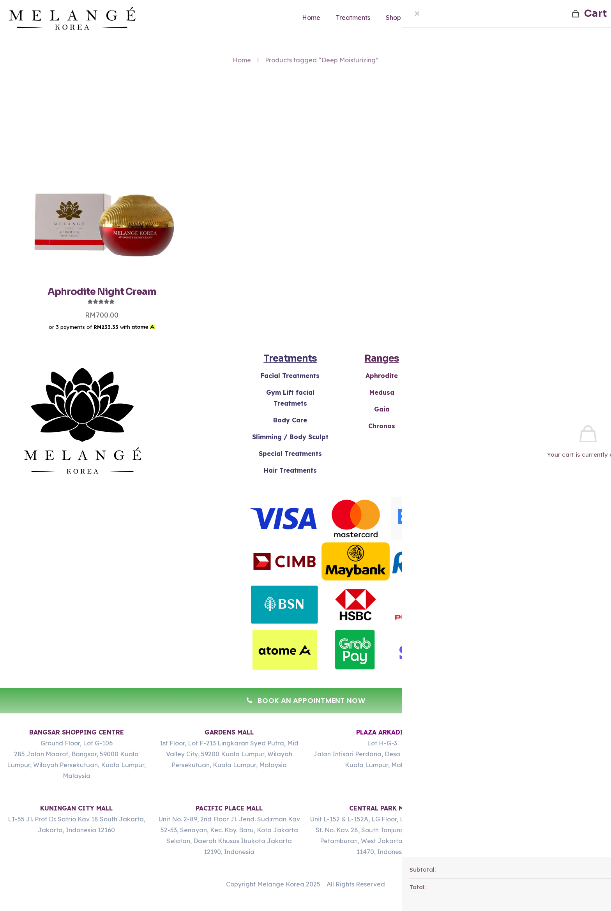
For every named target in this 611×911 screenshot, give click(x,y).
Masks (473, 409)
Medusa (381, 392)
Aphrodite (382, 376)
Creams (473, 376)
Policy (565, 409)
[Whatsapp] (589, 890)
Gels (473, 392)
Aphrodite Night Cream (102, 292)
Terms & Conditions (565, 376)
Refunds (565, 392)
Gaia (382, 409)
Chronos (381, 426)
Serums (474, 426)
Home (242, 60)
